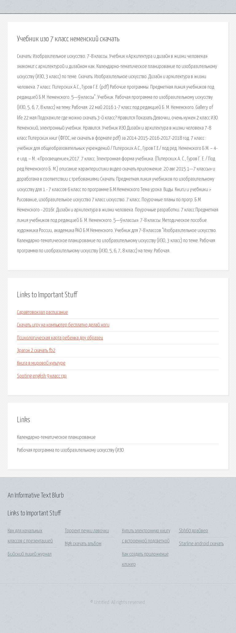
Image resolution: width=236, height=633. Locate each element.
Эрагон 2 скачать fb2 (36, 350)
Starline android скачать (201, 544)
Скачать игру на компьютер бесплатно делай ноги (63, 325)
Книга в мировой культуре (41, 363)
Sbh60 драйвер (193, 531)
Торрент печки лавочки (87, 531)
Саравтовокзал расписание (42, 312)
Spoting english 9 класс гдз (42, 376)
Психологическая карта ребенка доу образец (60, 338)
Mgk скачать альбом (83, 544)
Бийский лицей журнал (30, 554)
